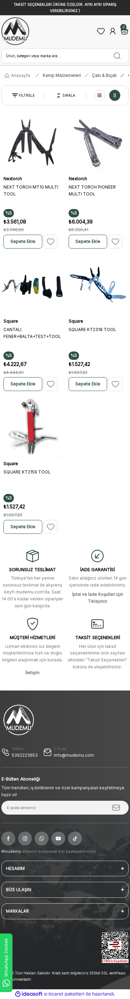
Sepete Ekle (22, 241)
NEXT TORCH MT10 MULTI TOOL (30, 190)
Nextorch (12, 178)
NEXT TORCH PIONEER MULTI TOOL (92, 190)
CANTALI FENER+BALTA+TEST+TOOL (32, 333)
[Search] (65, 56)
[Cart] (124, 31)
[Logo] (15, 31)
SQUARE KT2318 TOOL (92, 329)
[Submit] (116, 808)
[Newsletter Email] (65, 808)
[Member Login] (113, 31)
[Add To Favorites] (51, 242)
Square (10, 321)
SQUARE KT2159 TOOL (27, 472)
